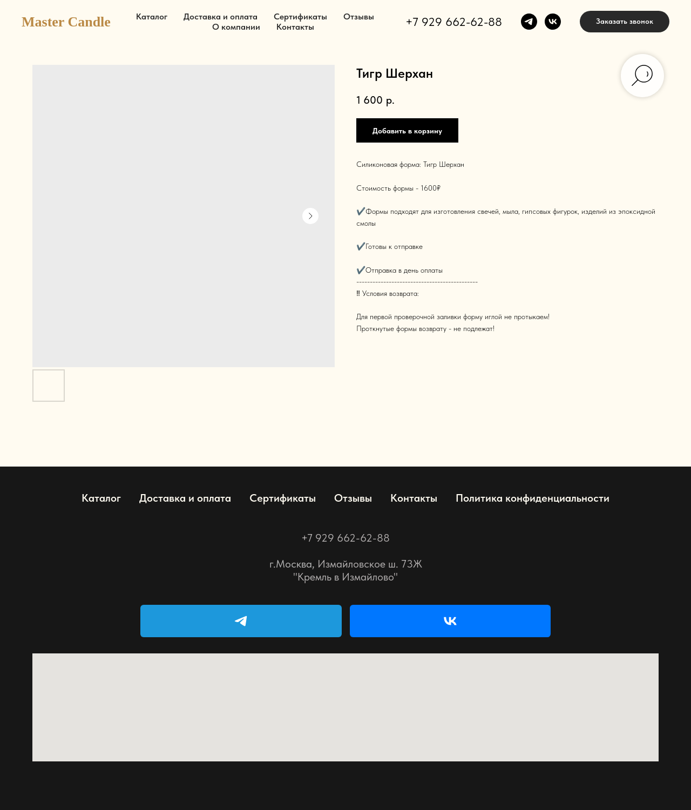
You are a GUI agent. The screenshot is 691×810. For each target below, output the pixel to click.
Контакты (295, 27)
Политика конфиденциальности (532, 497)
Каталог (151, 16)
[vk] (553, 22)
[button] (624, 21)
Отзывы (358, 16)
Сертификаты (300, 16)
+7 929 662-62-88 (453, 22)
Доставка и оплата (221, 16)
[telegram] (529, 22)
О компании (236, 27)
